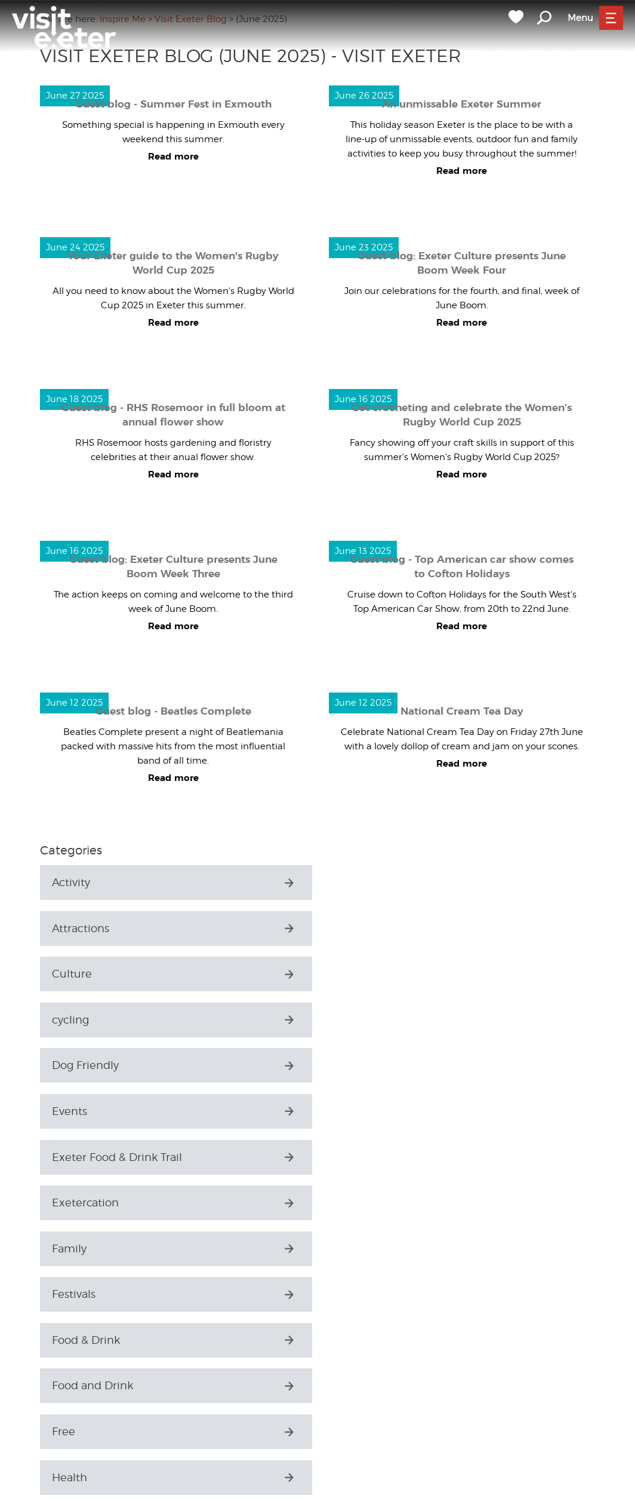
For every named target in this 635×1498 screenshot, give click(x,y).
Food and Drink (375, 1111)
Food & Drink (86, 1111)
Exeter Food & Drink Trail (117, 1019)
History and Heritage (106, 1248)
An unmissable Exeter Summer (461, 104)
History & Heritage (382, 1202)
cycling (353, 928)
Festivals (356, 1065)
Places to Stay (88, 1431)
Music (67, 1340)
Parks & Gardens (94, 1386)
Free (63, 1157)
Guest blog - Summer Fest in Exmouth (173, 104)
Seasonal (75, 1477)
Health (352, 1157)
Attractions (363, 882)
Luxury (70, 1294)
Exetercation (368, 1019)
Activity (71, 882)
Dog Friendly (85, 973)
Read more (173, 156)
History (70, 1202)
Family (69, 1065)
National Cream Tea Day (461, 711)
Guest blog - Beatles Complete (173, 711)
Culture (72, 928)
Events (352, 973)
